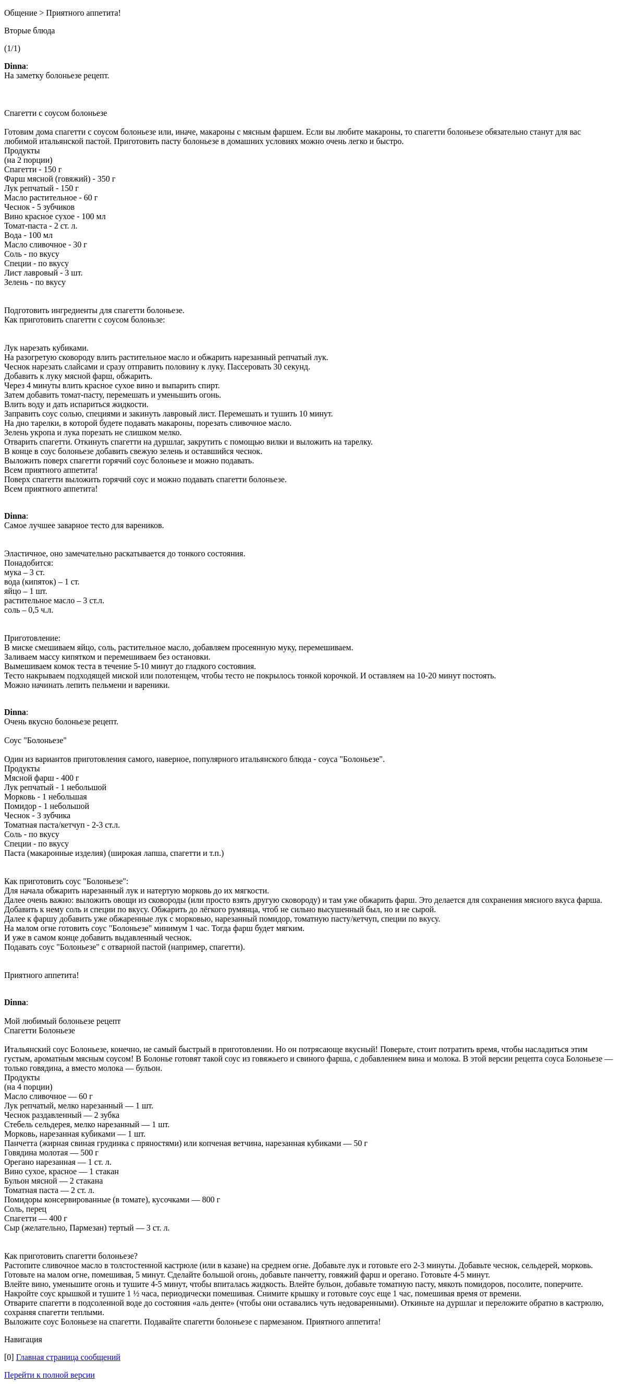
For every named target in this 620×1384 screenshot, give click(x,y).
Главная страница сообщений (68, 1357)
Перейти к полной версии (49, 1374)
